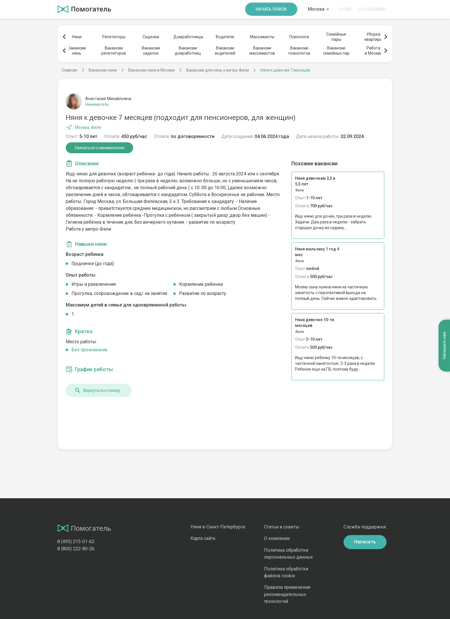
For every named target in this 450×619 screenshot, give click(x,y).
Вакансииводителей (225, 50)
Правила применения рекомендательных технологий (287, 594)
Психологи (299, 37)
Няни (77, 37)
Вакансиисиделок (151, 50)
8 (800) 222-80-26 (75, 548)
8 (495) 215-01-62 (75, 541)
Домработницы (188, 37)
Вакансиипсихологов (299, 50)
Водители (225, 37)
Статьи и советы (281, 527)
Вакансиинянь (77, 50)
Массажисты (262, 37)
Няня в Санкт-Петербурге (218, 527)
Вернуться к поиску (97, 390)
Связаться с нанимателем (99, 147)
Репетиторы (113, 37)
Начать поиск (271, 9)
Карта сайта (203, 538)
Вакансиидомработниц (188, 50)
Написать (365, 542)
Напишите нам (444, 345)
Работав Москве (373, 50)
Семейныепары (336, 37)
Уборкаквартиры (373, 37)
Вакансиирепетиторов (113, 50)
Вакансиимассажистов (262, 50)
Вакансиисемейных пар (336, 50)
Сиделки (151, 37)
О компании (277, 538)
